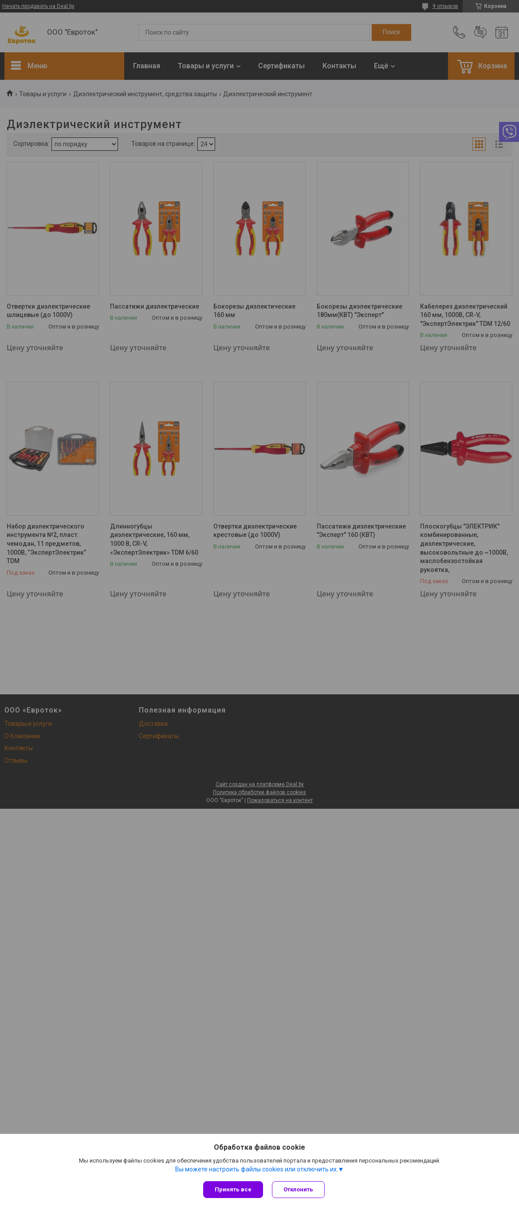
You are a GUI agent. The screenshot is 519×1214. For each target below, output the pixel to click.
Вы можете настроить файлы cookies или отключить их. (256, 1169)
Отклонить (298, 1189)
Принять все (233, 1189)
